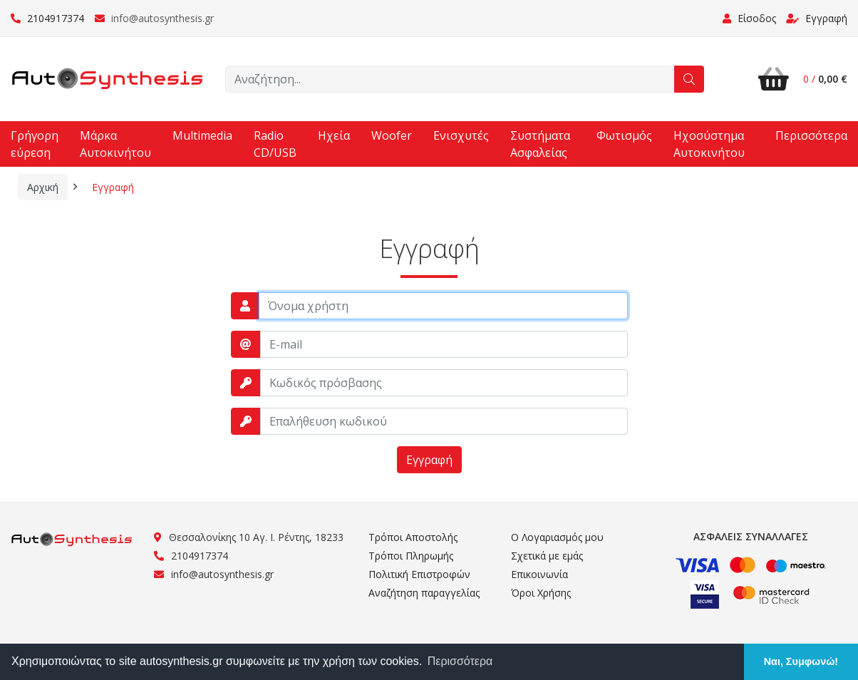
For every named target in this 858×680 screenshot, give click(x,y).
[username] (443, 305)
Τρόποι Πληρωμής (410, 555)
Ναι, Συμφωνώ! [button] (801, 661)
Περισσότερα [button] (460, 661)
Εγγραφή (816, 18)
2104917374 (47, 18)
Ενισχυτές (461, 135)
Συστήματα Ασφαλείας (540, 144)
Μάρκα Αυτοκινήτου (115, 144)
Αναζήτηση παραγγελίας (424, 592)
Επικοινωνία (539, 574)
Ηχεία (334, 135)
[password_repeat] (444, 421)
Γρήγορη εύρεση (34, 144)
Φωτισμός (624, 135)
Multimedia (202, 135)
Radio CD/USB (275, 144)
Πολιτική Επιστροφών (419, 574)
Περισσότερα (811, 135)
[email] (444, 344)
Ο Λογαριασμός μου (557, 537)
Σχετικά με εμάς (547, 555)
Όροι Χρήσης (541, 592)
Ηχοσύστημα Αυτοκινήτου (709, 144)
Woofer (391, 135)
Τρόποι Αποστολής (413, 537)
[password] (444, 382)
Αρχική (42, 187)
